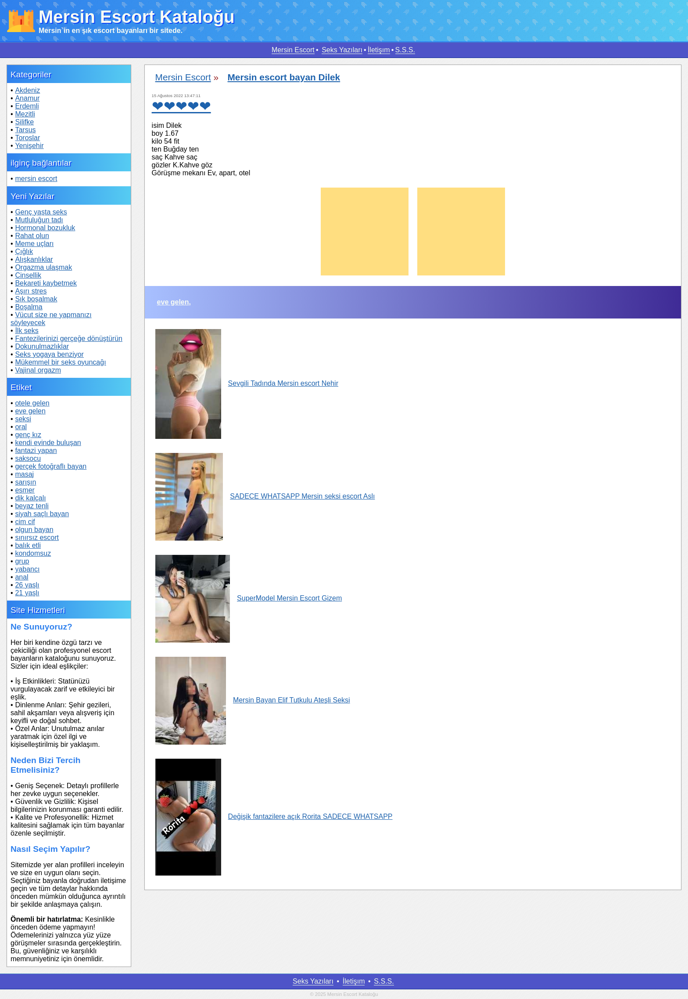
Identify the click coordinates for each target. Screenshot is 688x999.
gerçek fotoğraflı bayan (50, 466)
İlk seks (26, 330)
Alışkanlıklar (34, 259)
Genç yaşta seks (41, 212)
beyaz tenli (32, 506)
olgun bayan (34, 529)
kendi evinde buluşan (48, 442)
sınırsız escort (37, 537)
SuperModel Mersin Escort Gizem (248, 598)
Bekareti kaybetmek (46, 283)
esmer (24, 490)
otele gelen (32, 403)
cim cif (25, 521)
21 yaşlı (27, 593)
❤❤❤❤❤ (181, 106)
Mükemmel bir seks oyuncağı (60, 362)
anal (21, 577)
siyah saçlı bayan (42, 514)
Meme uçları (34, 243)
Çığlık (24, 251)
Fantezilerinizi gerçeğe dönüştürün (68, 338)
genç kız (28, 434)
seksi (23, 419)
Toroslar (27, 137)
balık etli (28, 545)
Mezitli (25, 114)
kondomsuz (33, 553)
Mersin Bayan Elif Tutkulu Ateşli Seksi (252, 700)
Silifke (24, 122)
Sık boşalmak (36, 299)
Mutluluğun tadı (39, 220)
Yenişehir (29, 145)
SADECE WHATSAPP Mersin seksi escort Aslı (265, 496)
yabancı (27, 569)
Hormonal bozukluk (45, 228)
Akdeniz (27, 90)
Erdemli (27, 106)
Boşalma (28, 307)
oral (21, 427)
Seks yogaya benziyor (49, 354)
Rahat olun (32, 235)
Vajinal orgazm (38, 370)
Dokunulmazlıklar (42, 346)
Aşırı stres (31, 291)
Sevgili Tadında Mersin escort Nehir (246, 383)
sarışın (25, 482)
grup (22, 561)
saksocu (28, 458)
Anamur (27, 98)
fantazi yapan (36, 450)
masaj (24, 474)
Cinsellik (28, 275)
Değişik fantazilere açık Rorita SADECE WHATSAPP (274, 816)
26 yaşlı (27, 585)
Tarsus (25, 130)
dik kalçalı (30, 498)
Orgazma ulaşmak (43, 267)
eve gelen (30, 411)
